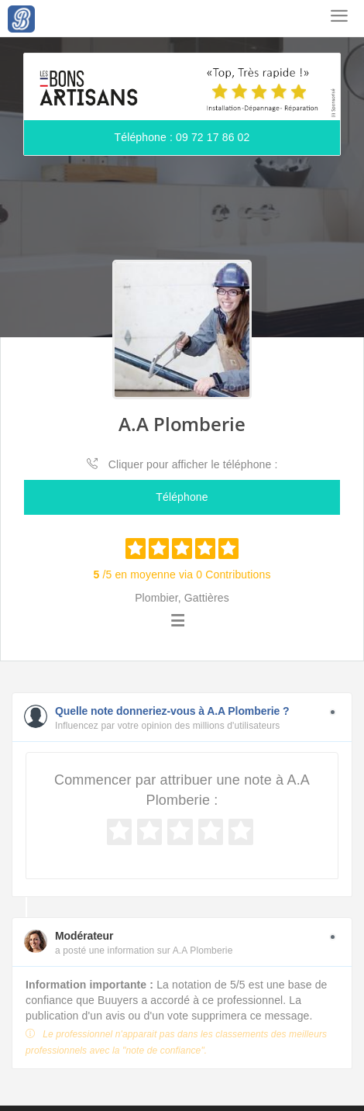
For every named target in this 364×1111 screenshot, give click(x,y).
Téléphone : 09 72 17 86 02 (182, 137)
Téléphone (182, 497)
